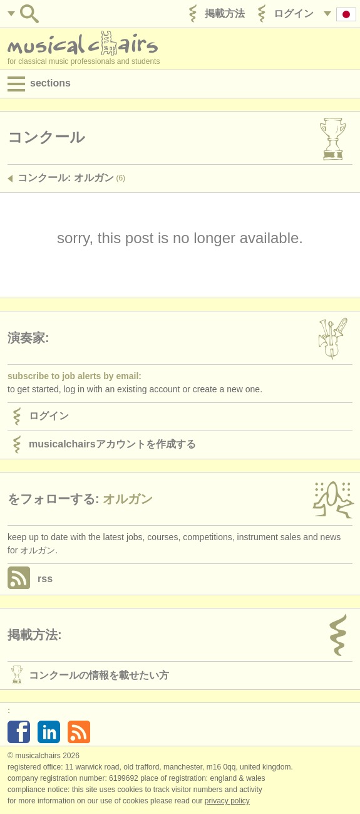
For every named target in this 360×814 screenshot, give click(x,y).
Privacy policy (227, 800)
